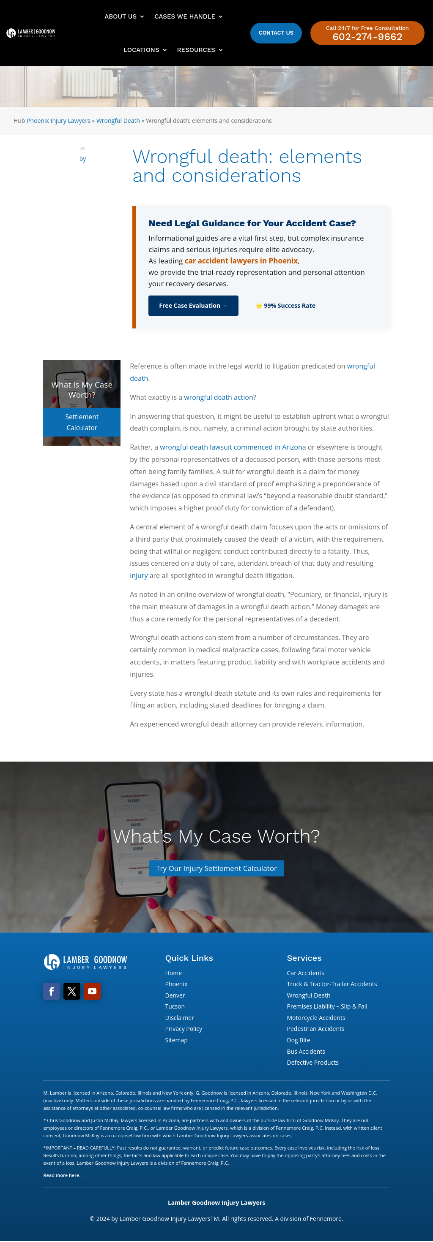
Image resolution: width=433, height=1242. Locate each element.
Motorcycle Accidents (316, 1018)
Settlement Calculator (82, 416)
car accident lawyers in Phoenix (241, 261)
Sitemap (176, 1041)
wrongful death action (218, 397)
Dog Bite (298, 1041)
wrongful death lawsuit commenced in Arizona (233, 447)
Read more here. (61, 1176)
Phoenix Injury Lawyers (58, 121)
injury (139, 575)
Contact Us (276, 33)
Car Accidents (305, 973)
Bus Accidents (306, 1052)
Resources (196, 50)
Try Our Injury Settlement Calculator (216, 868)
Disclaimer (179, 1018)
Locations (141, 50)
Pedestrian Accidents (316, 1029)
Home (173, 973)
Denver (175, 996)
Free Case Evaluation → (193, 305)
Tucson (175, 1007)
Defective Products (313, 1063)
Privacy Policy (183, 1029)
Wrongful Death (118, 121)
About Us (120, 16)
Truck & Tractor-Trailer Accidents (332, 985)
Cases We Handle (184, 16)
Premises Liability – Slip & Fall (327, 1007)
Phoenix (176, 985)
